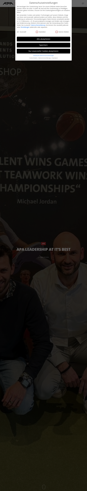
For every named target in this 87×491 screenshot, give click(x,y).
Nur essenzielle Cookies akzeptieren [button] (43, 51)
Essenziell (21, 32)
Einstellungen (25, 27)
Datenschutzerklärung (38, 25)
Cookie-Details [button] (33, 58)
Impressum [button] (55, 58)
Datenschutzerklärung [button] (44, 58)
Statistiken (41, 32)
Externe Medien (62, 32)
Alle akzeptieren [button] (43, 39)
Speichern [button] (43, 45)
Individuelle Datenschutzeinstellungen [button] (43, 55)
